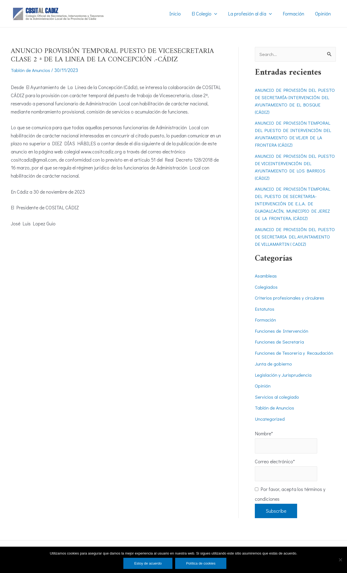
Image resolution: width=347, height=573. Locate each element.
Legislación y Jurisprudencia (283, 382)
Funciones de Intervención (282, 338)
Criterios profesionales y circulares (290, 305)
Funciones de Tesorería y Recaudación (294, 360)
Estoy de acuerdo (148, 563)
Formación (265, 327)
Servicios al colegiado (277, 404)
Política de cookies (200, 563)
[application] (218, 13)
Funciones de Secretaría (280, 349)
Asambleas (266, 283)
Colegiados (266, 294)
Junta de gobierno (273, 371)
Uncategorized (270, 426)
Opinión (263, 393)
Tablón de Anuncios (31, 70)
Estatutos (265, 316)
